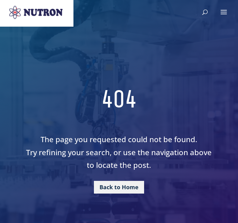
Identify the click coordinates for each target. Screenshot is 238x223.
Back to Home (119, 187)
